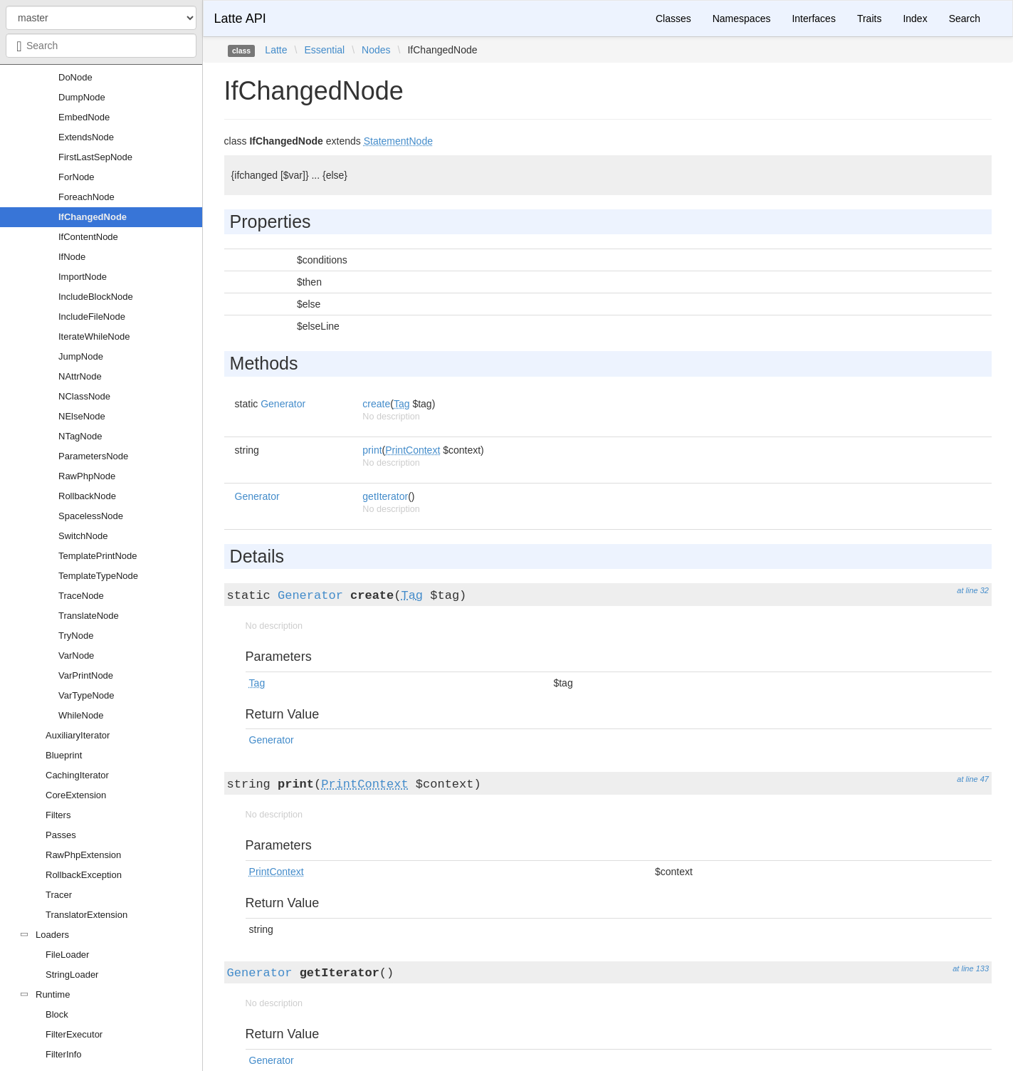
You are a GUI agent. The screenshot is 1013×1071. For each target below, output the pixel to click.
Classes (673, 18)
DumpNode (81, 97)
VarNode (76, 655)
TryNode (75, 635)
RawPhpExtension (83, 855)
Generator (283, 403)
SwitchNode (82, 536)
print (372, 450)
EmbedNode (84, 117)
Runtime (53, 994)
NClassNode (84, 396)
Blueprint (64, 755)
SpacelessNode (90, 516)
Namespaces (742, 18)
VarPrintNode (85, 675)
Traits (869, 18)
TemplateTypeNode (98, 575)
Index (915, 18)
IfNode (71, 256)
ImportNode (82, 276)
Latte (276, 50)
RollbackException (84, 874)
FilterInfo (64, 1054)
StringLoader (72, 974)
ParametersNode (93, 456)
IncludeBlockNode (95, 296)
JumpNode (80, 356)
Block (57, 1014)
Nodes (376, 50)
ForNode (76, 177)
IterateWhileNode (94, 336)
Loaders (52, 934)
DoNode (75, 77)
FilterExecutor (74, 1034)
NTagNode (80, 436)
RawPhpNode (86, 476)
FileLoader (67, 954)
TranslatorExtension (86, 914)
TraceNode (81, 595)
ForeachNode (86, 197)
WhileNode (81, 715)
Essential (324, 50)
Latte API (240, 18)
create (376, 403)
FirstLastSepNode (95, 157)
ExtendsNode (86, 137)
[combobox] (101, 45)
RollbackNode (87, 496)
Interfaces (813, 18)
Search (964, 18)
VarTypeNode (86, 695)
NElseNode (81, 416)
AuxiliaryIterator (78, 735)
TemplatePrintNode (97, 555)
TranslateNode (88, 615)
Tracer (59, 894)
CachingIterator (77, 775)
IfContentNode (88, 236)
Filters (58, 815)
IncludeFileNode (91, 316)
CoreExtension (76, 795)
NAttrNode (80, 376)
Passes (61, 835)
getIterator (385, 496)
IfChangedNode (92, 216)
